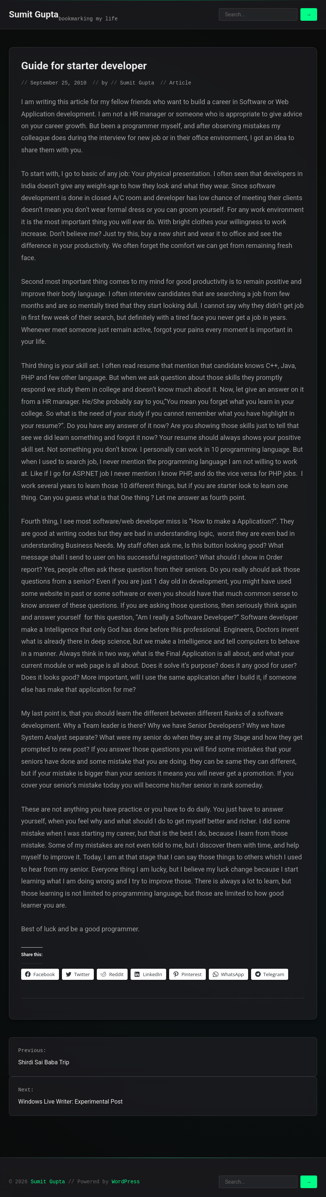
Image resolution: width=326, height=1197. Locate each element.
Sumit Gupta (34, 14)
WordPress (126, 1182)
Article (180, 83)
